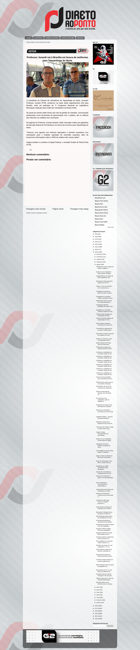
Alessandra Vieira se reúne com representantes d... (104, 301)
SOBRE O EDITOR (52, 38)
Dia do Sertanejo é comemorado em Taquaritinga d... (101, 484)
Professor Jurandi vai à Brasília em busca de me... (104, 422)
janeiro (98, 602)
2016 (96, 611)
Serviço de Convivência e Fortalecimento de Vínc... (104, 472)
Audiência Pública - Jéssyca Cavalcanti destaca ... (104, 417)
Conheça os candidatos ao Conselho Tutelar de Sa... (104, 352)
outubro (98, 259)
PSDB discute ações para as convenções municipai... (104, 382)
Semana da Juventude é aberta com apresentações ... (104, 477)
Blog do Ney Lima (100, 216)
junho (98, 590)
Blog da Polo (99, 204)
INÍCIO (29, 38)
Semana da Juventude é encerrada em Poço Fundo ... (104, 411)
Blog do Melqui (99, 225)
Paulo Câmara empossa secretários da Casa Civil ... (105, 324)
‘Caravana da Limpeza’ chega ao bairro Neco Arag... (104, 427)
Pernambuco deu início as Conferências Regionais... (104, 387)
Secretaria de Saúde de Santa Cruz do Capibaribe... (105, 525)
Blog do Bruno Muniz (101, 213)
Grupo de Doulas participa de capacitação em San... (104, 319)
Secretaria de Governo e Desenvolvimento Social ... (104, 555)
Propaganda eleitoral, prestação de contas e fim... (105, 305)
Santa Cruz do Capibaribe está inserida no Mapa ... (104, 272)
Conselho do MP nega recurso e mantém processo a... (102, 501)
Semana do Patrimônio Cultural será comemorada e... (104, 495)
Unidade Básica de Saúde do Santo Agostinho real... (104, 276)
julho (98, 587)
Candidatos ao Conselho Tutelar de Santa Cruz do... (104, 310)
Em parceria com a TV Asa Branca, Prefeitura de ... (104, 570)
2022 (96, 244)
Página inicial (57, 209)
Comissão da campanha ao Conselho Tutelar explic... (104, 329)
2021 (96, 247)
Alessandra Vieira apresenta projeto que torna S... (104, 281)
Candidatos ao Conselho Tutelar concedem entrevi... (104, 297)
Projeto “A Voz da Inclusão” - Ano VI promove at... (104, 287)
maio (98, 592)
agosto (98, 264)
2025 (96, 236)
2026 (96, 234)
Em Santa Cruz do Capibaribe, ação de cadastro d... (102, 399)
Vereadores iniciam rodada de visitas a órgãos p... (105, 267)
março (98, 597)
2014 (96, 616)
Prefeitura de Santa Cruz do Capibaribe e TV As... (104, 546)
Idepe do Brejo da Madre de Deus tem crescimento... (104, 456)
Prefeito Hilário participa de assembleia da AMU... (104, 314)
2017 (96, 608)
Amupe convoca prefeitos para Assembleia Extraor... (104, 377)
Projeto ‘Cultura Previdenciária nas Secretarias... (102, 433)
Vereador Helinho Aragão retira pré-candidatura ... (104, 529)
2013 (96, 618)
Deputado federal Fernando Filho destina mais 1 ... (104, 533)
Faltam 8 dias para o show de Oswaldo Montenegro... (104, 579)
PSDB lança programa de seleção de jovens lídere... (104, 347)
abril (97, 595)
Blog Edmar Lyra (100, 198)
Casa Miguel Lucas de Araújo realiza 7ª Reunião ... (104, 451)
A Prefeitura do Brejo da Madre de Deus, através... (104, 292)
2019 (96, 252)
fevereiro (99, 600)
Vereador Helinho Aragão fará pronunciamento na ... (104, 537)
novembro (99, 257)
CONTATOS (38, 38)
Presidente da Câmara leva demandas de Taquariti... (104, 405)
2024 (96, 239)
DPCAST (80, 38)
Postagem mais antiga (79, 209)
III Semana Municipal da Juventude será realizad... (104, 521)
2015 (96, 613)
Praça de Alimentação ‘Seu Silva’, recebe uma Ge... (104, 461)
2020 (96, 249)
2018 (96, 605)
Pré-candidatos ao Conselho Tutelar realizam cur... (104, 541)
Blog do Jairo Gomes (101, 201)
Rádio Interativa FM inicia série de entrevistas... (103, 343)
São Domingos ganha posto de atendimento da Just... (104, 517)
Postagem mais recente (36, 209)
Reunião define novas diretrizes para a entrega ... (104, 583)
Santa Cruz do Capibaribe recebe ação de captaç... (104, 439)
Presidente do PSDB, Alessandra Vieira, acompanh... (102, 467)
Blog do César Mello (101, 222)
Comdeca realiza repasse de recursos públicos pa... (104, 560)
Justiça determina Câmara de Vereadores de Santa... (104, 490)
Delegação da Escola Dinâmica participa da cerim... (103, 445)
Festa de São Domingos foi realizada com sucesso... (104, 507)
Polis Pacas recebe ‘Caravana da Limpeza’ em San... (105, 334)
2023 (96, 241)
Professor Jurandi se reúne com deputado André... (104, 339)
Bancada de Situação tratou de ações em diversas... (104, 512)
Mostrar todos (111, 227)
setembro (99, 262)
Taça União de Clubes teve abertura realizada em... (104, 550)
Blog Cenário (99, 219)
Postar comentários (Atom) (39, 213)
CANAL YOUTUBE (68, 38)
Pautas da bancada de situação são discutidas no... (103, 393)
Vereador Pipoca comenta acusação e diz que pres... (104, 574)
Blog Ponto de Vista (101, 207)
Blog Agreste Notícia (101, 210)
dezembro (99, 254)
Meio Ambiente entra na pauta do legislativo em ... (105, 565)
